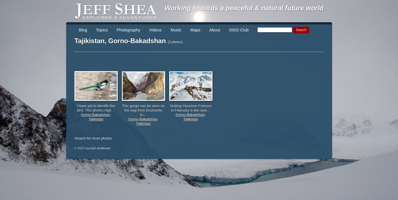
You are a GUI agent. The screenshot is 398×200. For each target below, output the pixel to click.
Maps (195, 30)
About (214, 30)
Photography (128, 30)
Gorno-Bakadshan (95, 114)
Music (176, 30)
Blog (83, 30)
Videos (155, 30)
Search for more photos (93, 138)
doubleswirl (104, 148)
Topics (102, 30)
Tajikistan (96, 119)
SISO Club (239, 30)
